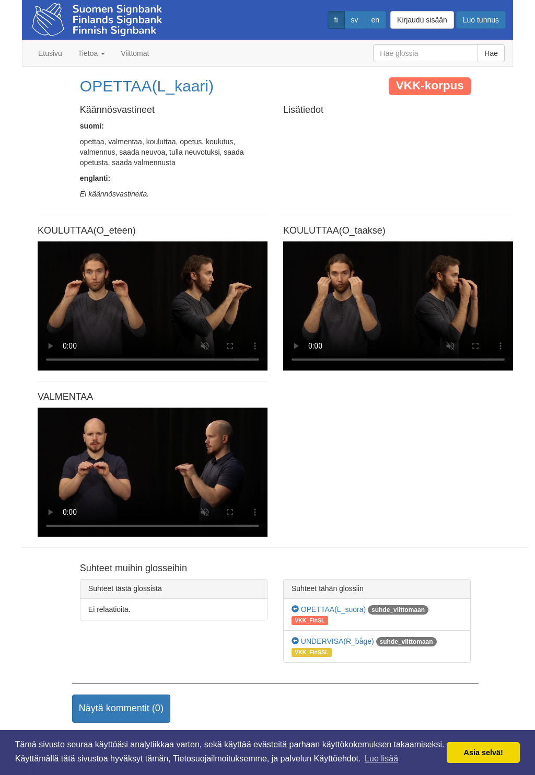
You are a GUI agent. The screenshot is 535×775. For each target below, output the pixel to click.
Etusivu (50, 53)
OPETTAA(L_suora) (329, 609)
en (375, 20)
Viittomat (135, 53)
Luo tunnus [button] (481, 20)
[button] (121, 709)
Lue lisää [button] (381, 758)
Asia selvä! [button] (483, 752)
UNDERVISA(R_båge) (333, 641)
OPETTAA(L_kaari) (147, 86)
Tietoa (91, 53)
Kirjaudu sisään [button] (422, 20)
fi (336, 20)
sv (354, 20)
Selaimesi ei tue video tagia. (153, 306)
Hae (491, 53)
